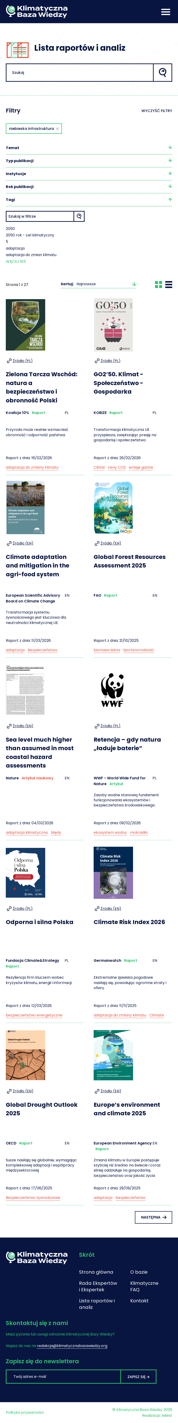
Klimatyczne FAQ (142, 1286)
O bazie (139, 1272)
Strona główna (96, 1272)
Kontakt (139, 1301)
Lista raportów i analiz (97, 1304)
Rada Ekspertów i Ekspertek (98, 1286)
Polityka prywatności (25, 1412)
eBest (167, 1415)
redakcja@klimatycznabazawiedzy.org (72, 1345)
